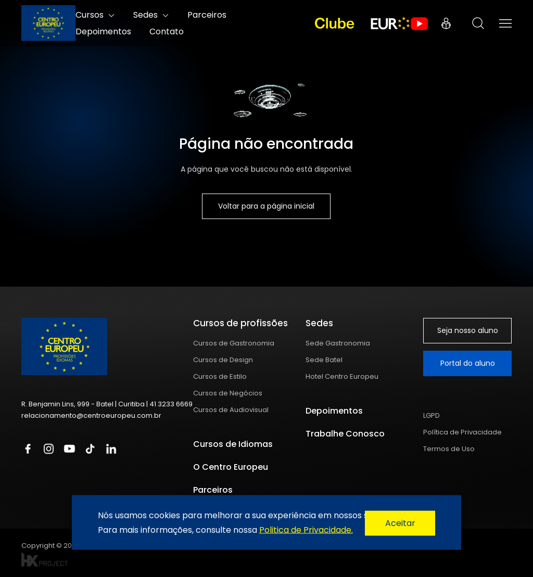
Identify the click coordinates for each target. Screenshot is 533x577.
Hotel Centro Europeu (342, 376)
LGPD (431, 415)
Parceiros (213, 490)
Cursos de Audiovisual (231, 410)
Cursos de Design (223, 360)
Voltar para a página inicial (266, 206)
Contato (166, 31)
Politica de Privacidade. (306, 529)
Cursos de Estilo (220, 376)
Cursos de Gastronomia (233, 343)
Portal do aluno (467, 363)
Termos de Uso (449, 449)
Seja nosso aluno (467, 330)
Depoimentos (103, 31)
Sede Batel (324, 360)
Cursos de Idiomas (233, 444)
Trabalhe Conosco (345, 434)
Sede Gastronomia (338, 343)
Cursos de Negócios (227, 393)
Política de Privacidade (462, 432)
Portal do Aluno (446, 23)
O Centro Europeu (230, 467)
